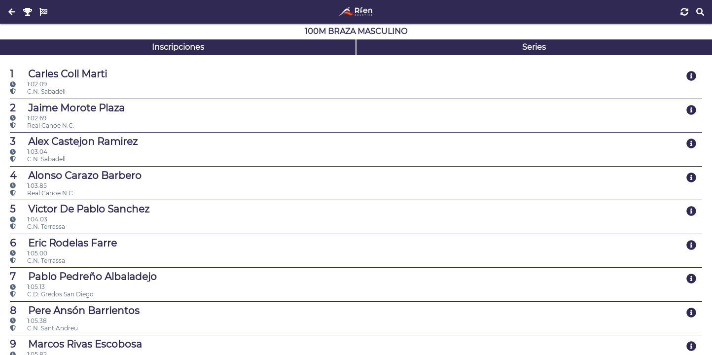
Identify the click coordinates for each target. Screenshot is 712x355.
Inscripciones (178, 47)
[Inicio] (356, 12)
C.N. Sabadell (38, 91)
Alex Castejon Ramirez (74, 141)
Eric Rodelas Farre (63, 243)
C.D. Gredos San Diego (52, 294)
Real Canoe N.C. (42, 125)
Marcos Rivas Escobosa (76, 344)
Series (534, 47)
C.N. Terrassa (37, 226)
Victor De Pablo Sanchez (79, 209)
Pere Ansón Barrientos (75, 311)
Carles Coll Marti (58, 74)
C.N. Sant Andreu (44, 328)
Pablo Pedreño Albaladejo (83, 277)
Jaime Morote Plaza (67, 108)
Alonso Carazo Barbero (76, 175)
